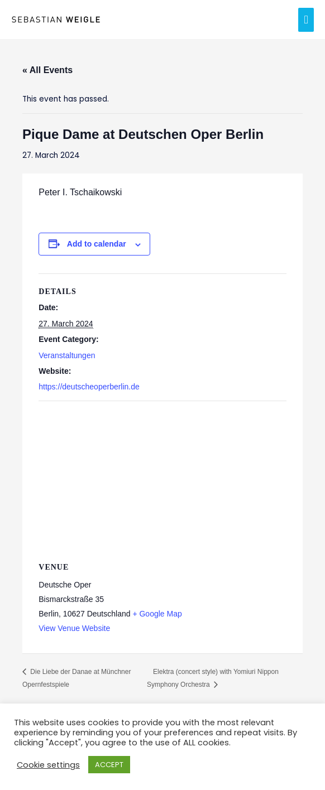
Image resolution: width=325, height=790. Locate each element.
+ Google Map (156, 613)
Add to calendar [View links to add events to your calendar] (96, 243)
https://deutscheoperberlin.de (89, 386)
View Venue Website (74, 628)
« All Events (47, 70)
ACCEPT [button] (109, 764)
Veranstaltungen (67, 355)
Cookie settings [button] (48, 765)
